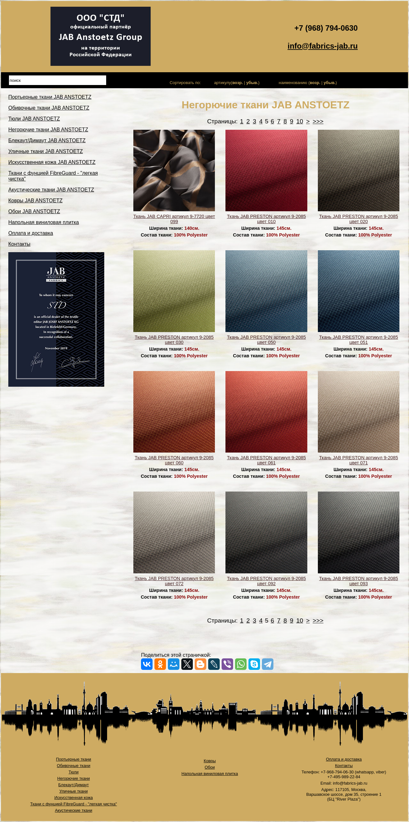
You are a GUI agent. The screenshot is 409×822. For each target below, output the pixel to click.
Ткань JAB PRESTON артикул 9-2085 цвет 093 (358, 581)
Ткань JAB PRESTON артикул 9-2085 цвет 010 (266, 219)
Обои (210, 767)
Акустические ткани (73, 810)
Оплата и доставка (30, 233)
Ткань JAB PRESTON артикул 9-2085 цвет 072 (174, 581)
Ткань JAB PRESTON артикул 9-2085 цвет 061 (266, 460)
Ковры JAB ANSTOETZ (35, 200)
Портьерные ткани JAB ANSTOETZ (49, 97)
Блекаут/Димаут (73, 784)
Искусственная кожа (73, 797)
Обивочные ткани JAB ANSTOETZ (48, 108)
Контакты (19, 244)
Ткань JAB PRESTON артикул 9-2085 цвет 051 (358, 340)
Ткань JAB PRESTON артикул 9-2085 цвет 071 (358, 460)
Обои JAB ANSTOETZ (34, 211)
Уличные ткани (73, 791)
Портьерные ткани (73, 759)
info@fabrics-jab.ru (322, 46)
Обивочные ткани (73, 765)
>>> (318, 121)
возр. (237, 82)
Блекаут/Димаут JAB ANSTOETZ (47, 140)
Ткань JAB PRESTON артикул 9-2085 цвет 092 (266, 581)
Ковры (210, 760)
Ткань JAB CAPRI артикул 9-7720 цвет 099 (174, 219)
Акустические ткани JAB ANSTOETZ (51, 189)
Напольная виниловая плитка (43, 222)
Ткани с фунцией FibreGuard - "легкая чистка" (73, 804)
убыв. (252, 82)
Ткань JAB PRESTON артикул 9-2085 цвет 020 (358, 219)
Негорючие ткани (73, 778)
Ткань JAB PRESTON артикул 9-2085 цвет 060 (174, 460)
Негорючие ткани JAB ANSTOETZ (48, 129)
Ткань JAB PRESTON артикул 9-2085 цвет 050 (266, 340)
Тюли (73, 772)
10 (299, 121)
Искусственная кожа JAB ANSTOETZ (52, 162)
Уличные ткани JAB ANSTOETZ (45, 151)
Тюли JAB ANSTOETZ (34, 118)
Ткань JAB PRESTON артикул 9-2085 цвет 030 (174, 340)
